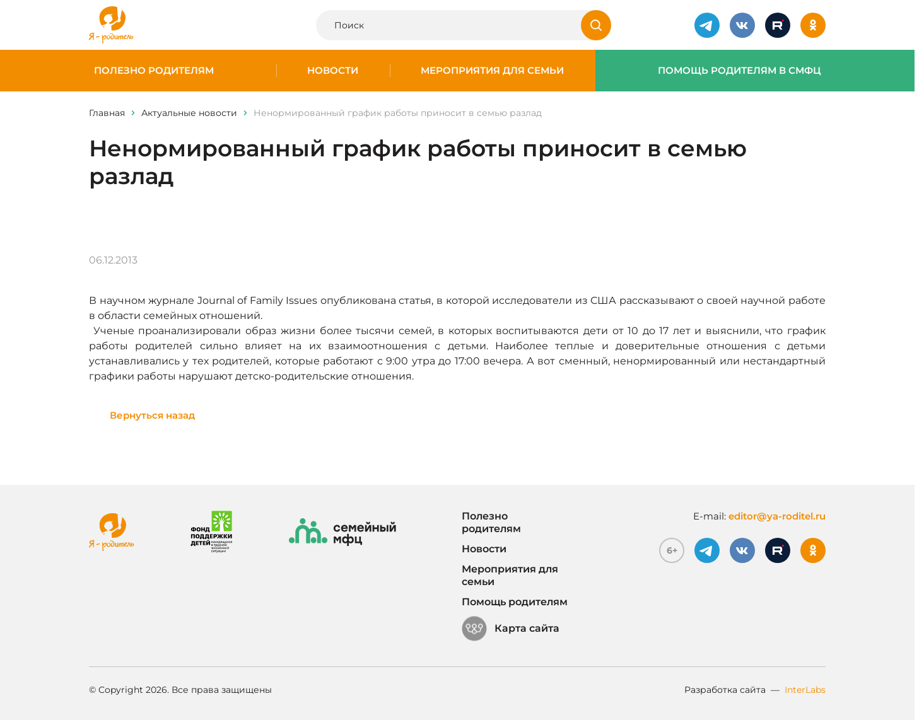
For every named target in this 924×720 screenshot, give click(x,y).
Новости (332, 70)
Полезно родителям (154, 70)
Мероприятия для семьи (492, 70)
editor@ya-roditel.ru (777, 516)
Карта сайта (510, 628)
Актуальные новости (189, 113)
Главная (107, 113)
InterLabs (805, 689)
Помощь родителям (515, 602)
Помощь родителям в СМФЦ (739, 70)
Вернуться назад (152, 415)
